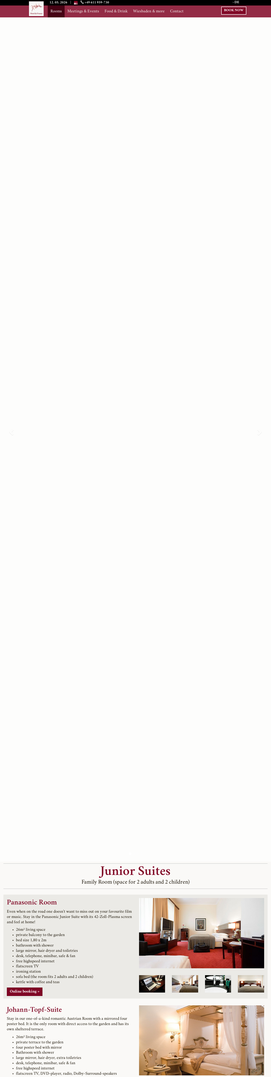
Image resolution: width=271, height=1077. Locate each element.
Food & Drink (116, 11)
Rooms (56, 11)
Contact (177, 11)
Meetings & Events (83, 11)
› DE (236, 2)
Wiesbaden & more (149, 11)
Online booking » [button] (24, 991)
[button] (11, 431)
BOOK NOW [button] (234, 10)
